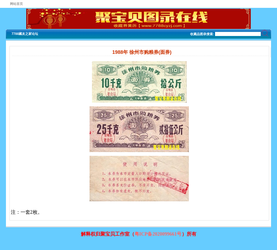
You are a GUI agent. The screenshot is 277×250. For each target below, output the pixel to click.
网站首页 (16, 4)
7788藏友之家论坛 (25, 34)
